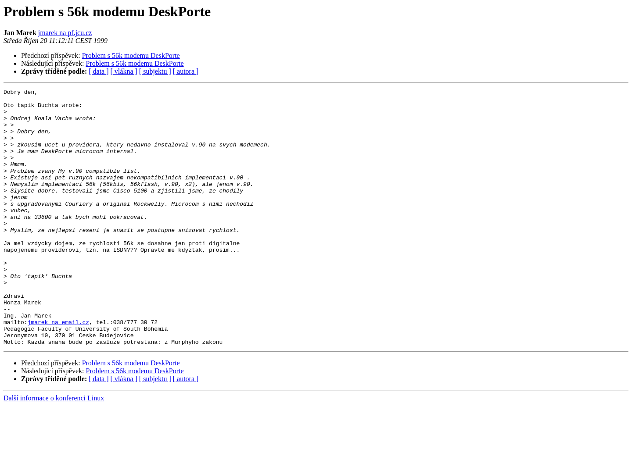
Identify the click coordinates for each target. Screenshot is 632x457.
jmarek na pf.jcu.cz (65, 32)
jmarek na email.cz (58, 369)
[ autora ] (186, 71)
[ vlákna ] (124, 71)
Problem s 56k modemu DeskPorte (131, 55)
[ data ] (98, 71)
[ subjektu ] (155, 71)
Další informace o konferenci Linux (54, 449)
